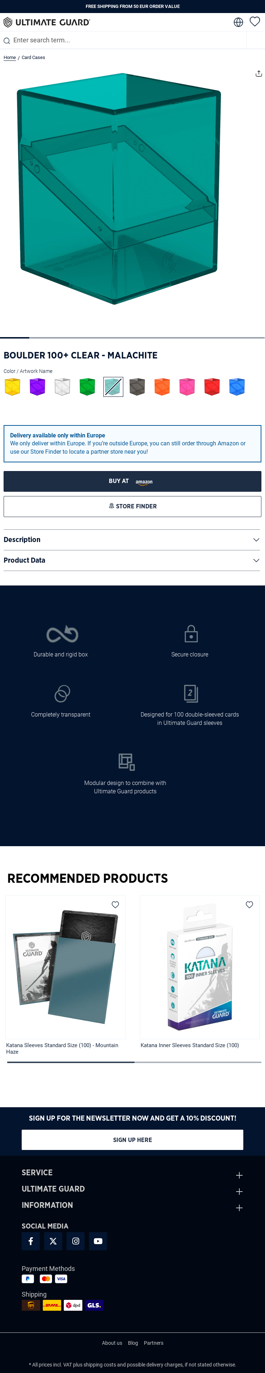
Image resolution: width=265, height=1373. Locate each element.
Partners (153, 1343)
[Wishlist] (255, 21)
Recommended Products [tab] (87, 878)
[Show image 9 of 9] (250, 338)
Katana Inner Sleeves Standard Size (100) (190, 1045)
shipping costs (100, 1365)
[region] (132, 978)
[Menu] (256, 40)
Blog (133, 1343)
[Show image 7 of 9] (191, 338)
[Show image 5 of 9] (132, 338)
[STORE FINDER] (132, 481)
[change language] (237, 22)
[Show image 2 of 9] (44, 338)
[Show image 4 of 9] (102, 338)
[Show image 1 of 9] (14, 338)
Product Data (24, 560)
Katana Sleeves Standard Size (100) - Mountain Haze (62, 1048)
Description (22, 539)
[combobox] (123, 40)
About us (112, 1343)
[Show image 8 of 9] (220, 338)
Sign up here (132, 1140)
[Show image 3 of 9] (73, 338)
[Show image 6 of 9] (161, 338)
